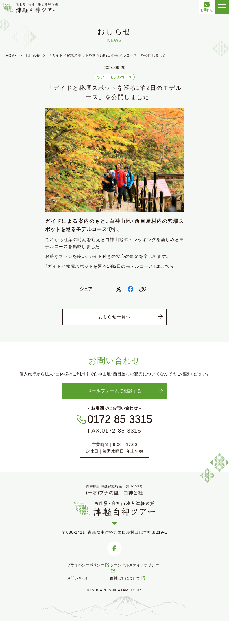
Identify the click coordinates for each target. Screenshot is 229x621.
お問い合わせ (78, 578)
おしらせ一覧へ (114, 316)
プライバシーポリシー (88, 565)
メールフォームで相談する (114, 390)
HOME (11, 56)
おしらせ (32, 56)
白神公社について (128, 578)
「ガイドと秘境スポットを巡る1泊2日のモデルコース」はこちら (109, 266)
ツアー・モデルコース (114, 77)
